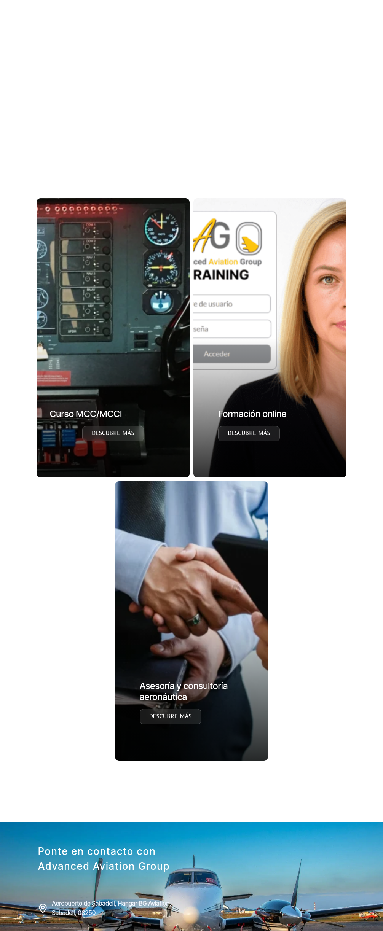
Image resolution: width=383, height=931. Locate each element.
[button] (12, 135)
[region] (191, 135)
